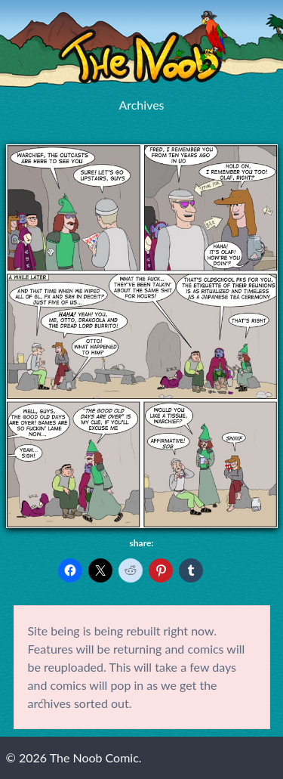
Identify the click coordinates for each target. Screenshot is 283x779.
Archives (141, 104)
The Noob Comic (142, 47)
